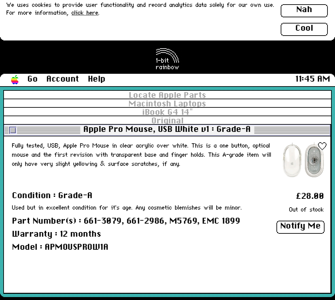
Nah (304, 10)
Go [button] (32, 79)
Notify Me (300, 226)
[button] (15, 80)
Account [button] (62, 79)
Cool (304, 28)
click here (85, 13)
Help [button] (97, 79)
